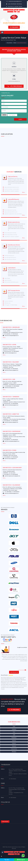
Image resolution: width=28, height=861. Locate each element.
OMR (14, 734)
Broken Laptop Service (14, 222)
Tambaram (14, 746)
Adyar (14, 726)
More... (23, 192)
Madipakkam (14, 737)
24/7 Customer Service (14, 290)
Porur (14, 732)
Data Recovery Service (14, 245)
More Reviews (14, 672)
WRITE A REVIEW (5, 821)
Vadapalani (14, 729)
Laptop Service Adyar (21, 42)
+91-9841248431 (14, 27)
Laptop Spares (12, 267)
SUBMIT (20, 119)
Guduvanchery (14, 748)
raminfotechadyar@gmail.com (14, 81)
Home (15, 42)
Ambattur (14, 743)
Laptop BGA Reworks (13, 199)
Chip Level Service (12, 176)
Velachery (14, 740)
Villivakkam (14, 751)
